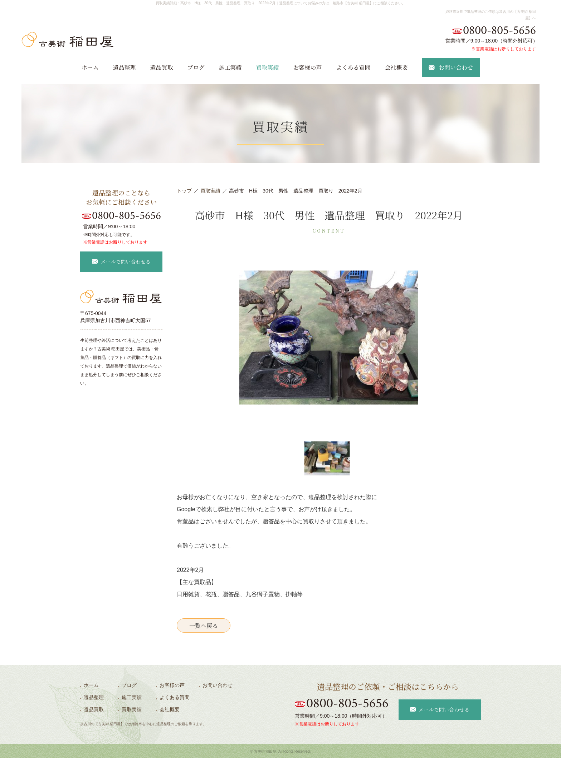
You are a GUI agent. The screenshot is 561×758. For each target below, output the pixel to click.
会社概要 (396, 67)
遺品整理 (124, 67)
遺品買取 (161, 67)
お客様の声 (307, 67)
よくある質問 (353, 67)
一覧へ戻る (203, 626)
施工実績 (230, 67)
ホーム (89, 67)
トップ (184, 191)
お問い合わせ (218, 685)
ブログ (195, 67)
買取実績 (267, 67)
